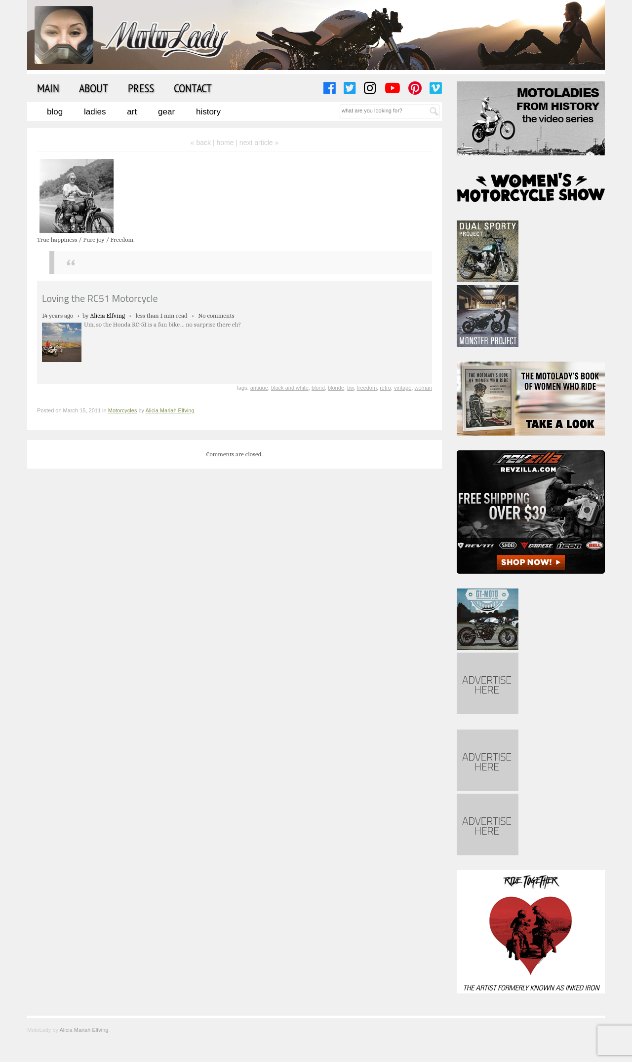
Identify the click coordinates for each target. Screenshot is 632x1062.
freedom (367, 388)
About (93, 87)
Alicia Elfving (107, 315)
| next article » (257, 142)
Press (141, 87)
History (208, 111)
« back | (204, 142)
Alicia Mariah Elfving (170, 410)
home (225, 142)
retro (385, 388)
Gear (166, 111)
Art (132, 111)
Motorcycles (122, 410)
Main (48, 87)
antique (259, 388)
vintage (402, 388)
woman (423, 388)
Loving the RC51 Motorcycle (100, 298)
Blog (55, 111)
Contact (193, 87)
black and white (290, 388)
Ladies (95, 111)
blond (318, 388)
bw (350, 388)
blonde (336, 388)
